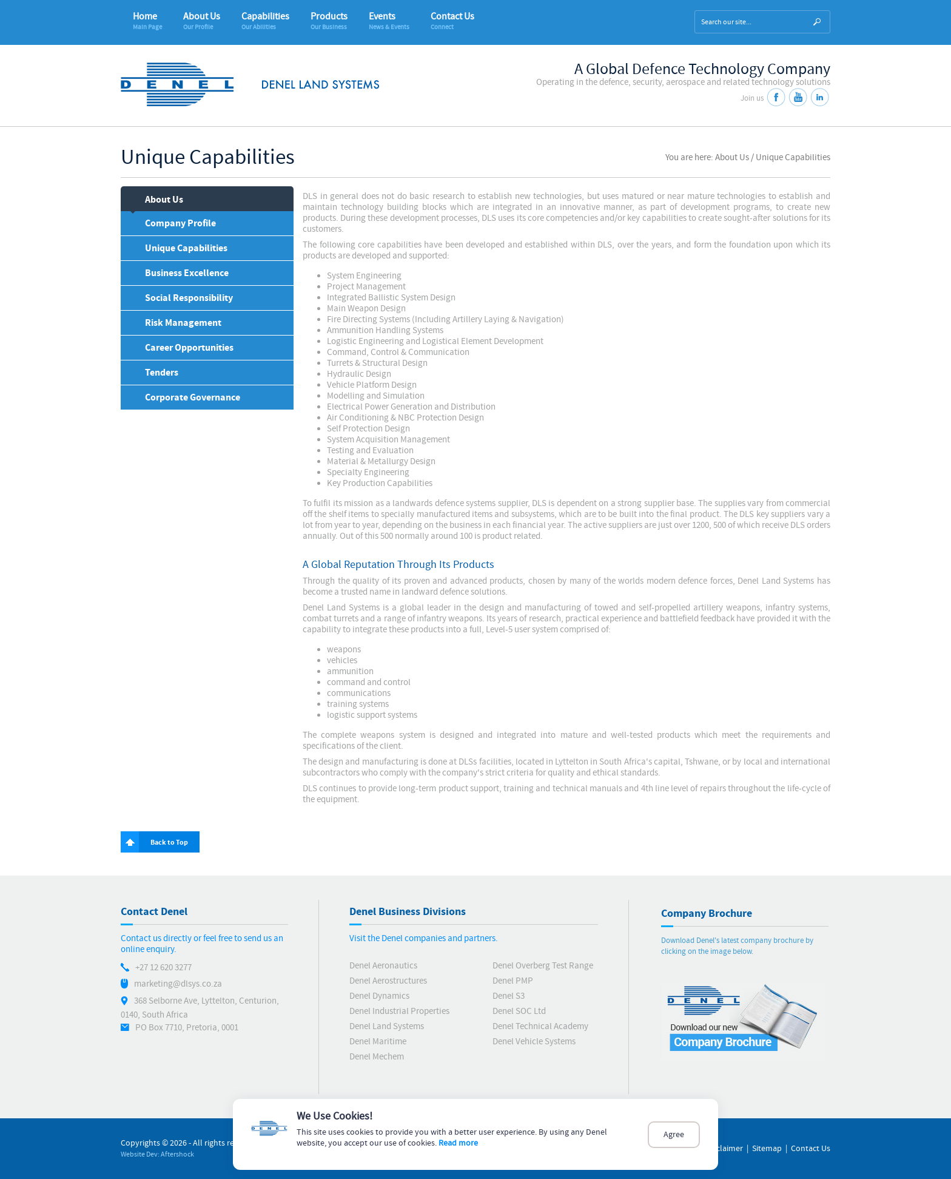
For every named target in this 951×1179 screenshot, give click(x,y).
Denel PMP (512, 981)
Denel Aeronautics (383, 965)
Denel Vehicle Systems (534, 1041)
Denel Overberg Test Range (542, 965)
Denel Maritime (377, 1041)
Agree (674, 1134)
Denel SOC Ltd (519, 1011)
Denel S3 (508, 996)
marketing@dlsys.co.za (178, 984)
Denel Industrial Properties (399, 1011)
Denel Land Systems (386, 1026)
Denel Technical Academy (540, 1026)
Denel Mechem (376, 1056)
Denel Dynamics (379, 996)
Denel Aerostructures (388, 981)
